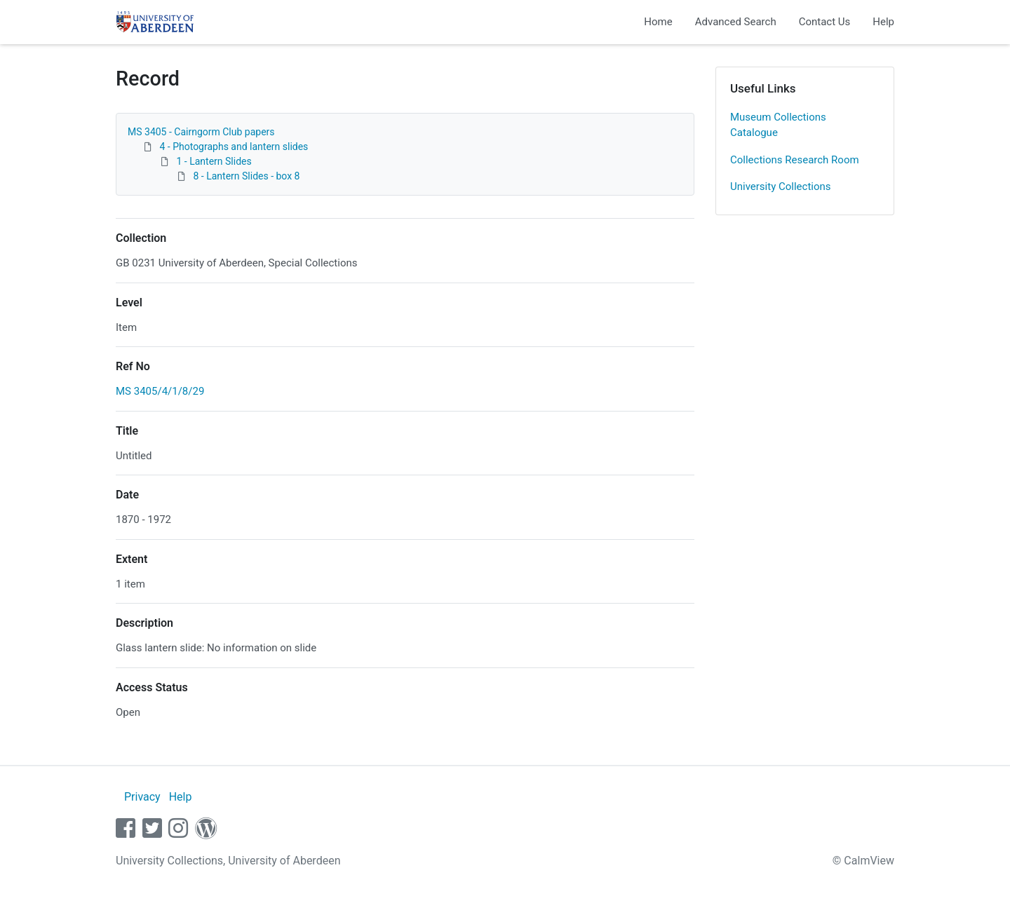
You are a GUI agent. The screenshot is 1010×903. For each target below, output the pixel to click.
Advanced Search (735, 21)
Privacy (142, 796)
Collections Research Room (794, 160)
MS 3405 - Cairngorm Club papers (201, 131)
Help (883, 21)
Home (658, 21)
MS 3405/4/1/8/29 (160, 391)
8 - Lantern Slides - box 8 (246, 176)
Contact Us (825, 21)
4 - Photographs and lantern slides (233, 146)
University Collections (780, 186)
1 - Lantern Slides (213, 161)
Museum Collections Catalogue (778, 125)
